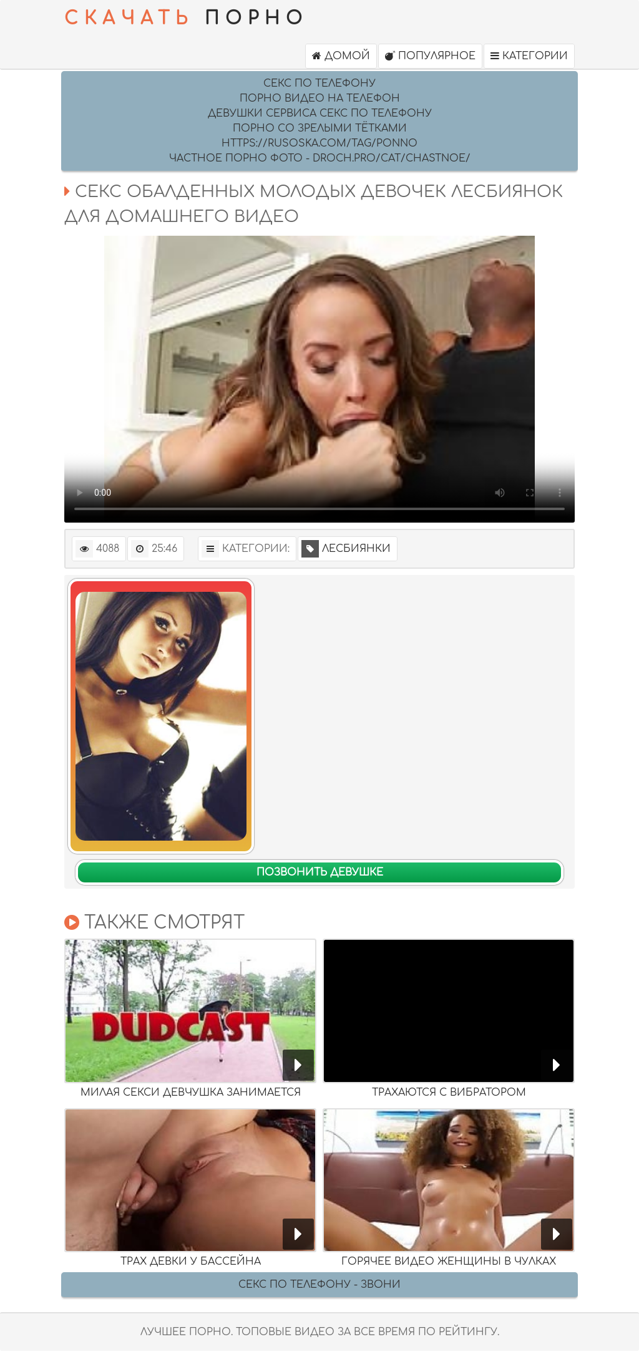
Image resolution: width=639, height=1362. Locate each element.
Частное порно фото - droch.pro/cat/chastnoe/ (320, 158)
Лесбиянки (346, 549)
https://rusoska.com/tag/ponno (319, 143)
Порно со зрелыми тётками (320, 128)
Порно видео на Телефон (320, 98)
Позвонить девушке (319, 872)
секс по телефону (319, 83)
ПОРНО (186, 19)
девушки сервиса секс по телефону (320, 113)
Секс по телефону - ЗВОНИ (319, 1284)
